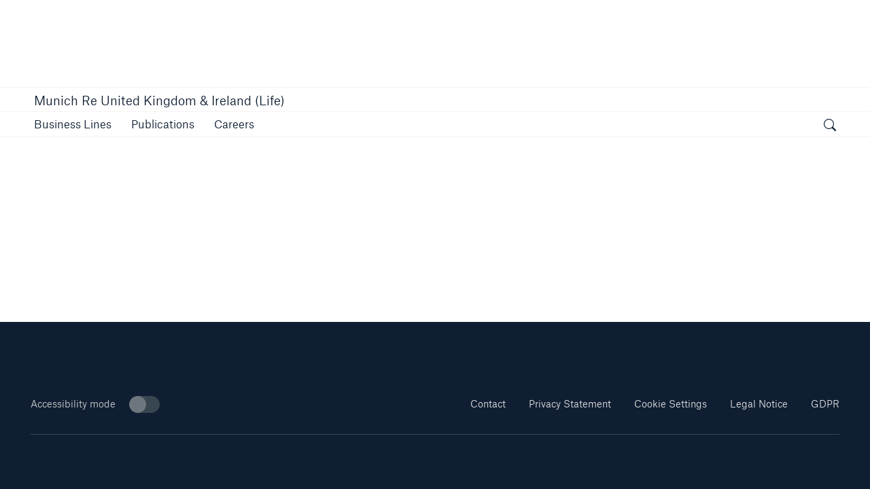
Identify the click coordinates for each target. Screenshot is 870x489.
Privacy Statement (570, 403)
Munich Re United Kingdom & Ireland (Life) (159, 100)
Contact (488, 403)
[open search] (830, 126)
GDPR (825, 403)
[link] (162, 124)
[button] (72, 124)
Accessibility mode (95, 404)
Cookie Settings (670, 403)
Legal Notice (759, 403)
